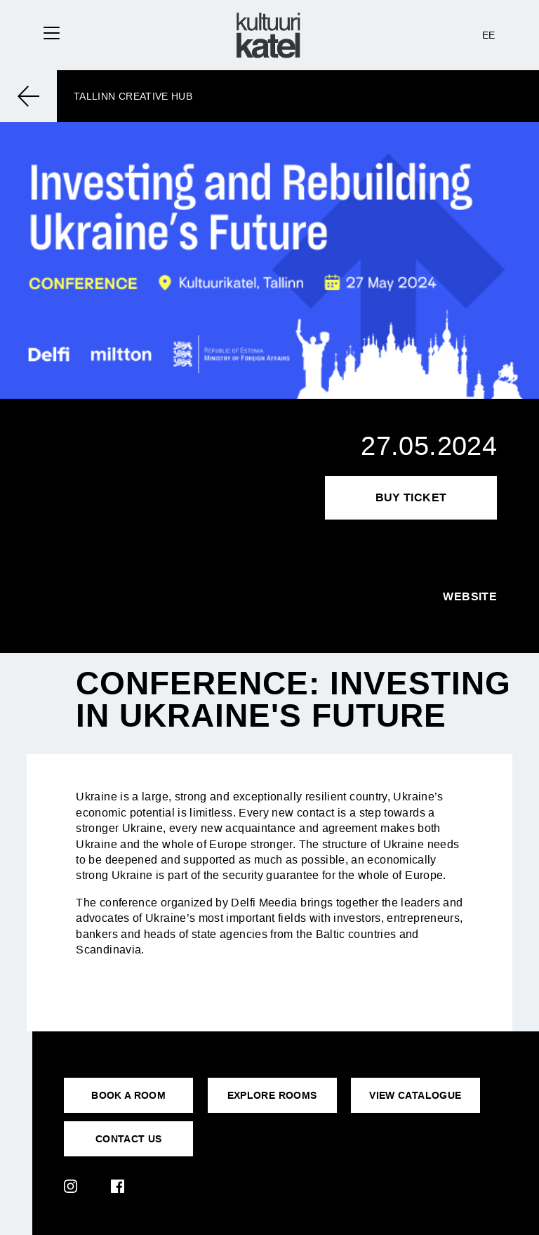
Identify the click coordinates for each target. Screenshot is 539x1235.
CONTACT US (128, 1138)
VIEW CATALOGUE (415, 1095)
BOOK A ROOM (128, 1095)
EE (488, 35)
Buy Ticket (411, 497)
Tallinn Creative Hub (133, 96)
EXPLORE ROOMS (272, 1095)
